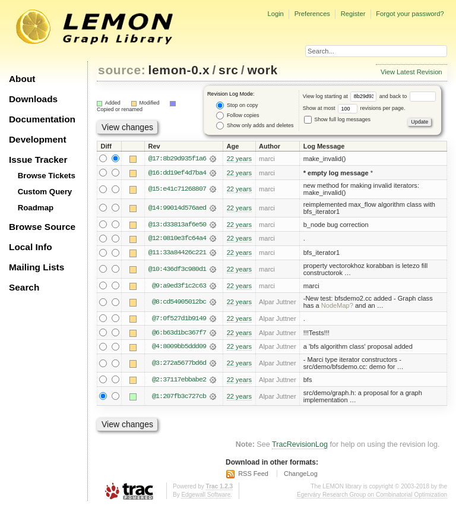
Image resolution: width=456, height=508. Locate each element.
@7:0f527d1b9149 (179, 319)
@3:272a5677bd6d (179, 364)
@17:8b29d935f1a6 (177, 158)
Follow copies (237, 115)
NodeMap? (337, 306)
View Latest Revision (411, 71)
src (228, 70)
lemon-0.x (179, 70)
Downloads (33, 99)
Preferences (312, 13)
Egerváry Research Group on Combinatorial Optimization (372, 496)
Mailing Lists (36, 267)
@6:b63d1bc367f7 (179, 333)
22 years (239, 158)
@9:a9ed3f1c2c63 (179, 286)
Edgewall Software (205, 496)
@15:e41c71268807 (177, 189)
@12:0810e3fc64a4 (177, 239)
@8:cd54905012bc (179, 303)
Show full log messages (337, 119)
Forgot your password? (410, 13)
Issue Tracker (38, 159)
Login (275, 13)
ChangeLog (301, 474)
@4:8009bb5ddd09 (179, 347)
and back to (407, 96)
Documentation (42, 119)
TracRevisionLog (300, 445)
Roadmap (36, 207)
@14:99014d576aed (177, 208)
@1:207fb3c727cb (179, 397)
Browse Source (42, 227)
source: (121, 70)
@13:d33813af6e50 (177, 224)
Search (24, 287)
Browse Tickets (46, 175)
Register (353, 13)
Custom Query (45, 191)
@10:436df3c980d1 (177, 269)
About (22, 79)
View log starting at (341, 96)
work (262, 70)
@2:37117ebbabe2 (179, 381)
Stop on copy (237, 105)
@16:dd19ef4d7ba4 (177, 173)
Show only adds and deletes (254, 126)
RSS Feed (253, 474)
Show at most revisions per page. (354, 108)
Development (37, 139)
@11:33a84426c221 (177, 253)
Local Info (30, 247)
